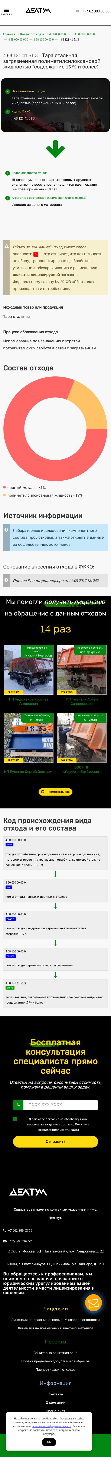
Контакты (55, 1394)
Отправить (55, 1141)
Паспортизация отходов (56, 1369)
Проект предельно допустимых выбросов (55, 1361)
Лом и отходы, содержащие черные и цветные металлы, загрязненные (46, 931)
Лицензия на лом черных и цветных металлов (56, 1328)
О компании (55, 1402)
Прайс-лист (55, 1411)
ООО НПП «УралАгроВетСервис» (82, 769)
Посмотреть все (55, 791)
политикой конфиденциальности (51, 1426)
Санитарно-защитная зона (55, 1353)
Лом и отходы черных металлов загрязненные (39, 965)
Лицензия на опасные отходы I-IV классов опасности (55, 1320)
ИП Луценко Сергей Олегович (28, 771)
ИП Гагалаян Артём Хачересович (82, 701)
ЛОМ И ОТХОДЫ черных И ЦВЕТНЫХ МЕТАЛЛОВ (36, 896)
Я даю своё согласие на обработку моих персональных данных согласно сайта (52, 1124)
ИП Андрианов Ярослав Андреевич (28, 701)
